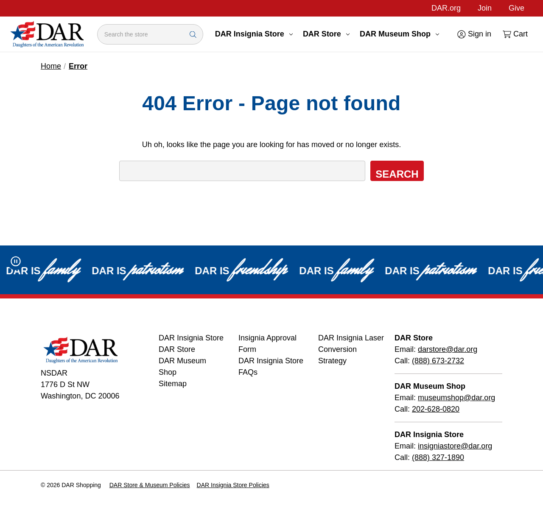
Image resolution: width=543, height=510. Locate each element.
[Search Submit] (193, 34)
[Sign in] (473, 34)
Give (516, 8)
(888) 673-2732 (438, 361)
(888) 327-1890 (438, 457)
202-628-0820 (435, 409)
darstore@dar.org (447, 349)
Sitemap (173, 383)
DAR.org (446, 8)
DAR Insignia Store (254, 34)
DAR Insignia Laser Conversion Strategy (351, 349)
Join (485, 8)
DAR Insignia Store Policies (233, 485)
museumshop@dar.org (456, 397)
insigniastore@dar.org (455, 446)
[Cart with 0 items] (514, 34)
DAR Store (326, 34)
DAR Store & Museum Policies (149, 485)
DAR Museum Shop (399, 34)
